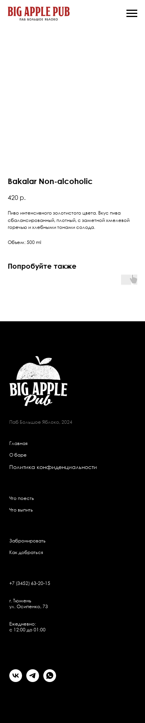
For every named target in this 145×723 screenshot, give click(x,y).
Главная (18, 443)
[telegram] (32, 680)
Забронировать (27, 541)
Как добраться (26, 552)
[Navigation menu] (131, 13)
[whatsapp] (49, 680)
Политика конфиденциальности (53, 467)
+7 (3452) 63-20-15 (29, 583)
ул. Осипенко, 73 (28, 606)
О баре (18, 455)
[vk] (15, 680)
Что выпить (21, 510)
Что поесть (21, 498)
